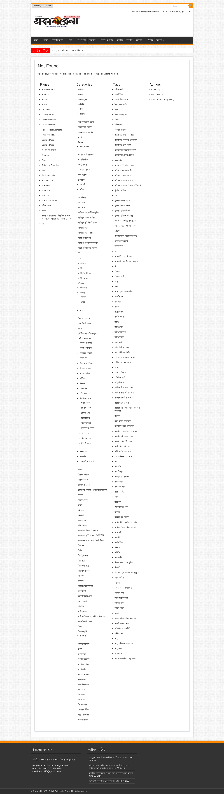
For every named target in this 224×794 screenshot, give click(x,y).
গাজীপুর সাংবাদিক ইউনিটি (88, 243)
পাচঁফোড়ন (83, 388)
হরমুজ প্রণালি (83, 720)
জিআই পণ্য (119, 246)
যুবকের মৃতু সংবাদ (122, 517)
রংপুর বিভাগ (86, 433)
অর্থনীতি (129, 40)
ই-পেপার (81, 137)
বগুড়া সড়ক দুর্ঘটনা (122, 403)
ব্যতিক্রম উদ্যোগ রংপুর (123, 451)
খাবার (117, 195)
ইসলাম (150, 40)
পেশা (116, 367)
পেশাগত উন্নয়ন (120, 372)
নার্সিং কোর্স (119, 327)
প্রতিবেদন (83, 393)
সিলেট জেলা (82, 704)
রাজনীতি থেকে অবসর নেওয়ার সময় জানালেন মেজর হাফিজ (111, 773)
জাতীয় (46, 40)
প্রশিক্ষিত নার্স (120, 377)
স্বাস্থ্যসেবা (118, 648)
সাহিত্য (82, 293)
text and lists (47, 180)
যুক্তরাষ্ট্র (117, 512)
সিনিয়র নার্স (119, 603)
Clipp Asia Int (81, 791)
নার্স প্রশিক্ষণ (119, 317)
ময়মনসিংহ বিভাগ (87, 428)
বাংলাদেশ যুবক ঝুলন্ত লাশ (124, 426)
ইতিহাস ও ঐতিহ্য (86, 363)
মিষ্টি (116, 497)
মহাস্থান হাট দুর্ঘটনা (122, 476)
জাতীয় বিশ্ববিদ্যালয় (85, 273)
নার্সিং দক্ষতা (119, 337)
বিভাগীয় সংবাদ (59, 40)
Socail (44, 160)
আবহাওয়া (83, 358)
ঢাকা (116, 286)
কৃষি (81, 109)
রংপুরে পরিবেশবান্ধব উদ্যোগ (125, 527)
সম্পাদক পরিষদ (84, 664)
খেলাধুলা (140, 40)
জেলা (72, 40)
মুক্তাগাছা (118, 502)
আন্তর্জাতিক (119, 94)
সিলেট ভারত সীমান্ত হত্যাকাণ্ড (126, 618)
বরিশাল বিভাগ (86, 423)
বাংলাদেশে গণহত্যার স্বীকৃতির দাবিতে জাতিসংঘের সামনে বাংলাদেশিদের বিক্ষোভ (57, 217)
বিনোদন (81, 545)
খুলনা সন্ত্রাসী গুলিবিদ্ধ (122, 211)
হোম (43, 224)
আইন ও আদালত (86, 348)
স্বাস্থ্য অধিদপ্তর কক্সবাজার (124, 643)
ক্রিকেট (82, 184)
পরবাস (80, 495)
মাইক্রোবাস (119, 482)
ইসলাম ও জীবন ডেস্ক (86, 155)
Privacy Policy (48, 135)
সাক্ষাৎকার (82, 679)
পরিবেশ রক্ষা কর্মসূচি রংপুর (125, 357)
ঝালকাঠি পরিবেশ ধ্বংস (123, 256)
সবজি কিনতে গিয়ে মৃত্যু (124, 588)
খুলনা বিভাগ (85, 403)
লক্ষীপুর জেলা (83, 611)
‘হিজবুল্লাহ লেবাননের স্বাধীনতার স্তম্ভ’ (102, 781)
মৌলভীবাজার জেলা (85, 596)
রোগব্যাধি (118, 557)
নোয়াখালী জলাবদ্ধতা (122, 347)
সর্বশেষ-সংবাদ (83, 674)
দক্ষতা (117, 307)
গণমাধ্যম (81, 202)
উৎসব (117, 120)
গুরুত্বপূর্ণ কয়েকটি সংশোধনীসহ (62, 50)
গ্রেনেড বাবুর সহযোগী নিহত (125, 226)
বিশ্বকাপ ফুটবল (83, 571)
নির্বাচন (82, 383)
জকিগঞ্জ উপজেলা (121, 241)
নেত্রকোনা (118, 342)
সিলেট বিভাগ (86, 443)
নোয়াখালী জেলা (84, 485)
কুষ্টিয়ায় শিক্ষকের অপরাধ (124, 180)
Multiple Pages (48, 125)
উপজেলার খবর (85, 368)
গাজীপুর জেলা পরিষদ (86, 233)
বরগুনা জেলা (82, 520)
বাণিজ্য (82, 114)
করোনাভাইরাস (85, 373)
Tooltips (45, 195)
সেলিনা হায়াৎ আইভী (122, 628)
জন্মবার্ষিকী (82, 263)
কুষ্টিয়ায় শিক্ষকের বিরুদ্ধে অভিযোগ (128, 185)
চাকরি (80, 258)
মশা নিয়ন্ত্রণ (119, 471)
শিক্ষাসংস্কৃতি (82, 631)
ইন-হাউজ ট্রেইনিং (121, 104)
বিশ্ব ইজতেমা (83, 555)
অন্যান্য (160, 40)
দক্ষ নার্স (118, 302)
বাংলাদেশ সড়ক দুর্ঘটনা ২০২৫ (126, 431)
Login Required (49, 120)
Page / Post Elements (52, 130)
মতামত (81, 581)
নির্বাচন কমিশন (83, 475)
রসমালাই (118, 532)
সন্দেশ (117, 583)
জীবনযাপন (82, 283)
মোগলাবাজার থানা (121, 507)
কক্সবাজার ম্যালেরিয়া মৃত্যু (124, 135)
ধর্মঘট (80, 470)
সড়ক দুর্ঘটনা (119, 578)
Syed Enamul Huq (159, 99)
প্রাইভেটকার (119, 382)
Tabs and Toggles (50, 165)
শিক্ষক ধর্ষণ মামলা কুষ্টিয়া (124, 562)
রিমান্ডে (117, 547)
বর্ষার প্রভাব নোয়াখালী (123, 421)
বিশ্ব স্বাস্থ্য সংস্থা (83, 566)
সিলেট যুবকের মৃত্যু (122, 623)
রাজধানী (93, 40)
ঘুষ (79, 253)
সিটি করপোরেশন (121, 598)
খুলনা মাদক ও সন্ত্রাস (122, 205)
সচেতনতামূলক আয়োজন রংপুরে (127, 573)
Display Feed (48, 114)
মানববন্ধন (83, 451)
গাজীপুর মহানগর (84, 238)
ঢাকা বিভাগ (85, 418)
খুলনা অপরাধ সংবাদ (122, 200)
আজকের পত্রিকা (86, 353)
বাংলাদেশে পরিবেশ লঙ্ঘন (124, 436)
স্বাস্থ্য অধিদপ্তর (83, 715)
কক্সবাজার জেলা (84, 170)
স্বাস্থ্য (81, 310)
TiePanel (46, 185)
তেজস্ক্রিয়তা (119, 296)
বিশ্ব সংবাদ (82, 40)
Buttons (45, 104)
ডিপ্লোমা (117, 271)
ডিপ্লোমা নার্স (119, 276)
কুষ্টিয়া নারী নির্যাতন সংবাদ (125, 165)
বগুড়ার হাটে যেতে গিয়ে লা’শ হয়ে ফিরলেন (127, 409)
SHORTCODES (49, 150)
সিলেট (117, 613)
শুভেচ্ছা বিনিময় (83, 644)
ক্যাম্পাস (83, 636)
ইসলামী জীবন (83, 160)
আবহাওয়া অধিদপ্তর (85, 132)
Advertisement (48, 89)
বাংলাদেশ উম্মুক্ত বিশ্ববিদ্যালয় (89, 530)
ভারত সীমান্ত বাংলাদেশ (123, 456)
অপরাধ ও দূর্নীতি (107, 40)
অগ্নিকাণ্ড (81, 89)
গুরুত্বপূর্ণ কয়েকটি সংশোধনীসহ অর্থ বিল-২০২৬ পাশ (108, 757)
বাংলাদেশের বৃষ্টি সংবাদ (124, 441)
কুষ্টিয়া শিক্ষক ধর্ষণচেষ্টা (123, 170)
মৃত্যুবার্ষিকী (82, 591)
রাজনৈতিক (119, 542)
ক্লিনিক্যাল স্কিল (120, 190)
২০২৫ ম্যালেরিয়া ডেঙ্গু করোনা (126, 658)
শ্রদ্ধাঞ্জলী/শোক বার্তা (87, 461)
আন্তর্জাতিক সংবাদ (85, 127)
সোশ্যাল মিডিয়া (83, 709)
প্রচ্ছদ (37, 40)
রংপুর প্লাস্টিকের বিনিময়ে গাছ (126, 522)
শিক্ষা (80, 626)
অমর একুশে (82, 99)
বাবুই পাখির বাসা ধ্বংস (123, 446)
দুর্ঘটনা (82, 378)
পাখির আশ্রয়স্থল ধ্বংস (123, 362)
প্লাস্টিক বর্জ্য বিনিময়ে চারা (124, 393)
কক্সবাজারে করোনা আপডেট (125, 150)
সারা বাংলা (82, 689)
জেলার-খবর (85, 413)
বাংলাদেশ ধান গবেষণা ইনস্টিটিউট (91, 540)
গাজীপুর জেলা (83, 228)
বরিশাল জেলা (83, 525)
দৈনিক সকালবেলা (84, 338)
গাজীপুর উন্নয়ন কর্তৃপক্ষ (86, 218)
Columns (46, 109)
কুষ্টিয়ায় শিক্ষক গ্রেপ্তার (123, 175)
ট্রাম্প (116, 266)
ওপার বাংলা (82, 165)
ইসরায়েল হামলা (121, 114)
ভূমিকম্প (81, 576)
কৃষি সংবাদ (82, 175)
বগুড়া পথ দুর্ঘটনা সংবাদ (124, 398)
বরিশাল (117, 416)
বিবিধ (80, 550)
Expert (154, 89)
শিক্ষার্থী (117, 567)
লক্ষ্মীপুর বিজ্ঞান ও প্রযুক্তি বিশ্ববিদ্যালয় (92, 616)
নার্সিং (117, 322)
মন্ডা (116, 461)
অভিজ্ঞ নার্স (119, 89)
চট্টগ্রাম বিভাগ (86, 408)
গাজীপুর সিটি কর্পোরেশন (87, 248)
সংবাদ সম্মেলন (83, 659)
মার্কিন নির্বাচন (120, 492)
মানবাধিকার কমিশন (85, 586)
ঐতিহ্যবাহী (119, 125)
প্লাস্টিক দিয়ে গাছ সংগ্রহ (124, 387)
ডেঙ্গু (116, 281)
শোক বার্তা (82, 654)
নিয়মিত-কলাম (83, 480)
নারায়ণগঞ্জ (119, 312)
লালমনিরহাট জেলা (85, 621)
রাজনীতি (120, 40)
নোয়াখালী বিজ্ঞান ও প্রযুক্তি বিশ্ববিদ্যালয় (92, 490)
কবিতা (83, 297)
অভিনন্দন (83, 288)
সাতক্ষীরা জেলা (83, 684)
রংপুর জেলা (82, 601)
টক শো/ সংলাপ (84, 318)
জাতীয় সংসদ (83, 278)
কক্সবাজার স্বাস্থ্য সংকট (123, 145)
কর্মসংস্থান (118, 160)
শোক (80, 649)
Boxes (45, 99)
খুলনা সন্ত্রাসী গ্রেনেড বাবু (124, 216)
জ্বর (116, 251)
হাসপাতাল (118, 653)
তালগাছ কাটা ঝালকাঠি (123, 291)
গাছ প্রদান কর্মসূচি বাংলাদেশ (125, 221)
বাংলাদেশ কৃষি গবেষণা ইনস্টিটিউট (91, 535)
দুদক (80, 328)
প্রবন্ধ (83, 302)
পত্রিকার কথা (46, 205)
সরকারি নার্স (119, 593)
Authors (45, 94)
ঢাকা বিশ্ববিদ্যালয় (84, 323)
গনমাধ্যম (81, 207)
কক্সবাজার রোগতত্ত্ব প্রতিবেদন (126, 140)
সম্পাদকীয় (82, 669)
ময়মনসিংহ (119, 466)
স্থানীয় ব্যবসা (119, 633)
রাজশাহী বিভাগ (87, 438)
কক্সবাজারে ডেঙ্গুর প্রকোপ (124, 155)
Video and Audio (49, 200)
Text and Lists (48, 175)
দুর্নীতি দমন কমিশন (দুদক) (88, 333)
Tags (44, 170)
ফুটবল (82, 189)
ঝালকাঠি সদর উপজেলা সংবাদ (126, 261)
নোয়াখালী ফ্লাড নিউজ (122, 352)
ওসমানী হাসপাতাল (121, 130)
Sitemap (45, 155)
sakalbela (155, 94)
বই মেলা (81, 510)
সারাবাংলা (81, 699)
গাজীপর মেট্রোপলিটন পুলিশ (88, 212)
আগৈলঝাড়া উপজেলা (86, 122)
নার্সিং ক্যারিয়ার (120, 332)
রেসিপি (117, 552)
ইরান (116, 109)
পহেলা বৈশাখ (83, 500)
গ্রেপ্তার (117, 231)
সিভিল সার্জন (119, 608)
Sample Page (48, 140)
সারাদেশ (81, 694)
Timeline (46, 190)
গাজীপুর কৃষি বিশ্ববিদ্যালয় (87, 223)
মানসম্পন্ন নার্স (120, 487)
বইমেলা (81, 515)
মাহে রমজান (84, 146)
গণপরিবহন (82, 197)
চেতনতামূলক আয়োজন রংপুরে (126, 236)
